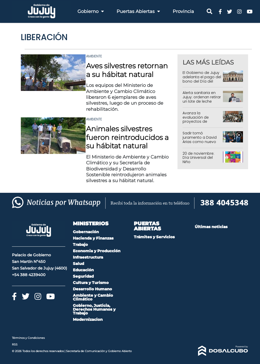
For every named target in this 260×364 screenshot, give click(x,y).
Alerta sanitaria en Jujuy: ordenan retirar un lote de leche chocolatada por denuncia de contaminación (202, 103)
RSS (15, 344)
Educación (83, 269)
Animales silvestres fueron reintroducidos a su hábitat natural (127, 137)
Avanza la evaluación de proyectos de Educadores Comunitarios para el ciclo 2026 (202, 123)
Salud (78, 263)
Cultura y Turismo (91, 282)
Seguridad (83, 276)
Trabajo (80, 244)
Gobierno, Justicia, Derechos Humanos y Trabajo (94, 309)
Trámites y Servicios (154, 236)
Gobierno (90, 11)
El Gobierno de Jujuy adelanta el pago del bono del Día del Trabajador (202, 79)
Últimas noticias (211, 226)
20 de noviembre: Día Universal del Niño (198, 158)
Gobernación (86, 231)
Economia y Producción (96, 250)
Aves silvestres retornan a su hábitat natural (127, 70)
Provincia (183, 11)
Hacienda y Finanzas (93, 238)
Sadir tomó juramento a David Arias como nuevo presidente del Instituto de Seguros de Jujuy (201, 144)
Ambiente (94, 56)
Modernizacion (88, 319)
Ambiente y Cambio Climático (93, 297)
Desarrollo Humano (92, 289)
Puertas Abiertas (138, 11)
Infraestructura (88, 257)
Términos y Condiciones (28, 338)
